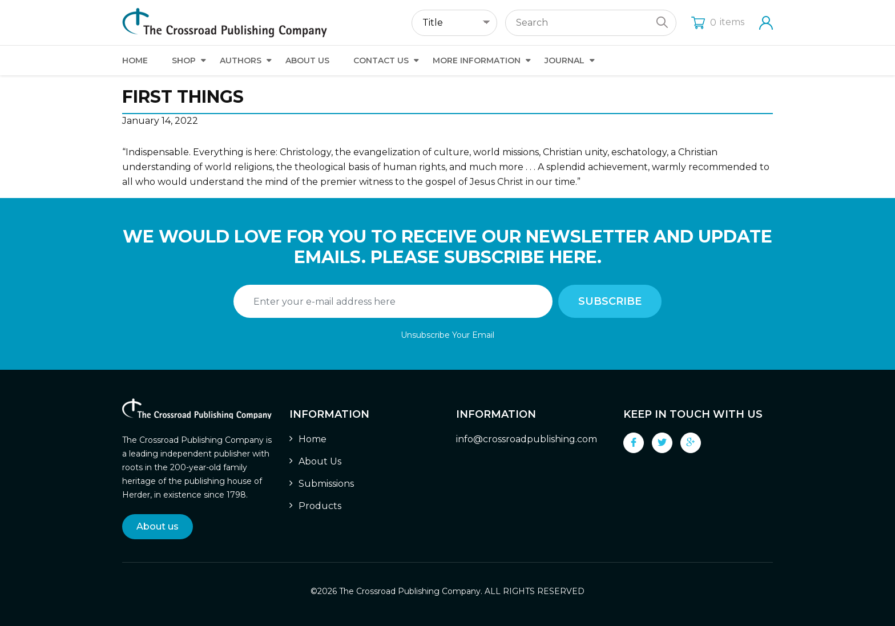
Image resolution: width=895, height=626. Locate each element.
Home (135, 60)
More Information (477, 60)
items (717, 22)
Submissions (326, 483)
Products (320, 505)
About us (157, 526)
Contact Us (381, 60)
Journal (564, 60)
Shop (184, 60)
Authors (240, 60)
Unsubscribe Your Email (447, 335)
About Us (307, 60)
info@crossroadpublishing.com (526, 439)
